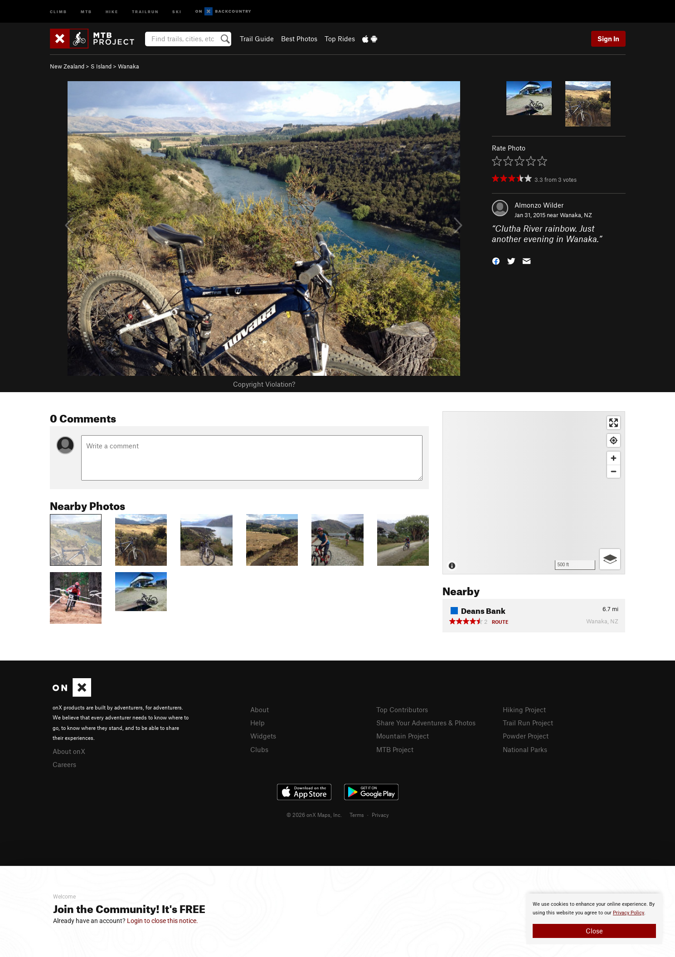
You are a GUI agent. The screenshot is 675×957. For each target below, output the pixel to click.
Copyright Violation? (264, 384)
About (259, 709)
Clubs (259, 749)
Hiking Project (524, 709)
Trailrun (145, 11)
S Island (101, 66)
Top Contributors (402, 709)
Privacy (380, 814)
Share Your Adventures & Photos (426, 723)
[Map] (534, 493)
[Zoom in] (613, 458)
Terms (357, 814)
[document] (594, 919)
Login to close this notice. (162, 920)
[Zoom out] (613, 471)
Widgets (263, 736)
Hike (112, 11)
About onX (69, 751)
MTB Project (394, 749)
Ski (177, 11)
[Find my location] (613, 440)
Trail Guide (257, 38)
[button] (496, 260)
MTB (86, 11)
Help (257, 723)
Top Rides (340, 38)
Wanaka (128, 66)
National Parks (525, 749)
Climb (58, 11)
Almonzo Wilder (539, 205)
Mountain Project (402, 736)
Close (594, 931)
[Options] (610, 559)
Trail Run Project (528, 723)
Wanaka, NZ (576, 215)
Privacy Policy (628, 913)
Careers (64, 764)
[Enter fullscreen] (613, 422)
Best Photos (299, 38)
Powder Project (526, 736)
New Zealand (67, 66)
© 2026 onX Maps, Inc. (314, 814)
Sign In (608, 38)
